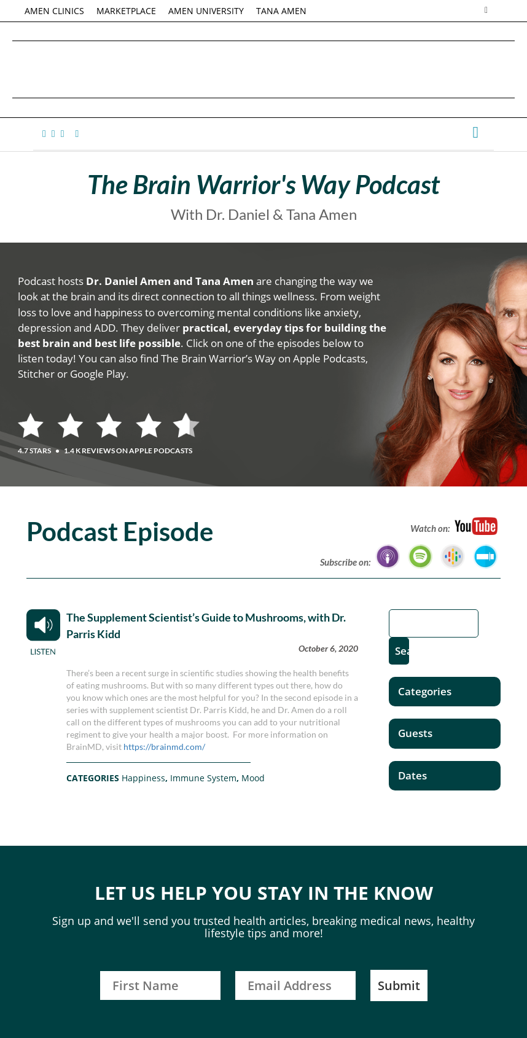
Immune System (203, 778)
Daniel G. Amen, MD (263, 69)
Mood (253, 778)
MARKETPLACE (126, 11)
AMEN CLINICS (54, 11)
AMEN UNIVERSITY (206, 11)
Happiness (143, 778)
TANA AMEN (281, 11)
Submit (399, 985)
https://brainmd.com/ (164, 746)
